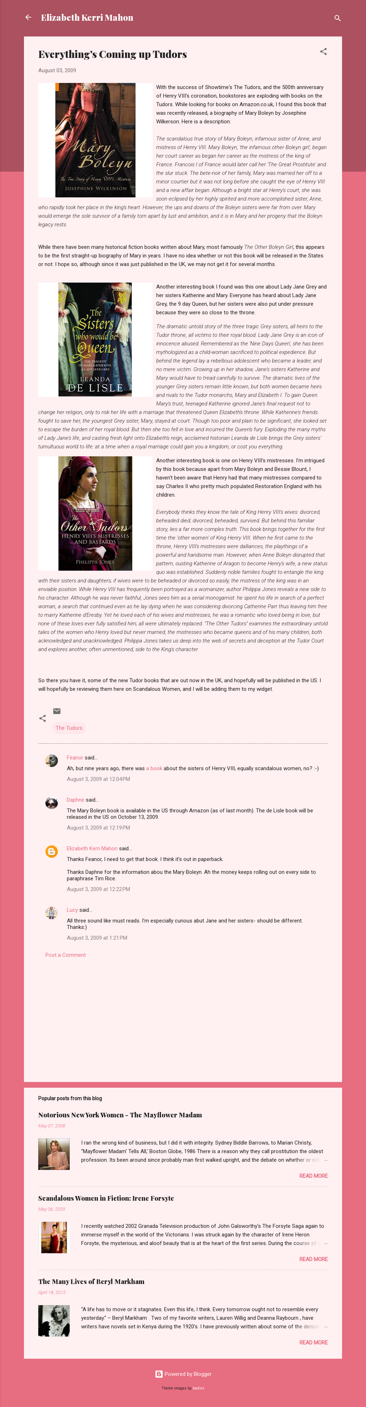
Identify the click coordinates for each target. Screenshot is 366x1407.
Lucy (73, 910)
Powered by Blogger (183, 1374)
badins (198, 1388)
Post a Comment (65, 955)
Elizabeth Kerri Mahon (87, 17)
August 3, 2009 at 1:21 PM (97, 938)
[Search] (337, 19)
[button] (323, 52)
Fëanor (75, 757)
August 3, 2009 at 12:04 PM (98, 779)
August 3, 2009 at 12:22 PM (98, 889)
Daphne (75, 800)
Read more (314, 1176)
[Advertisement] (183, 1015)
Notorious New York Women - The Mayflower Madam (120, 1115)
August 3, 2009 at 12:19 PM (98, 828)
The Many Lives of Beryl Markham (91, 1281)
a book (154, 768)
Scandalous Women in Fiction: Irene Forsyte (106, 1198)
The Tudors (69, 728)
